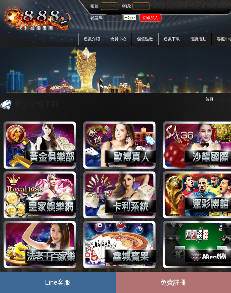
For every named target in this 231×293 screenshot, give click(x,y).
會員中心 (118, 39)
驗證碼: (97, 18)
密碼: (126, 6)
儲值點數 (145, 39)
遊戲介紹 (92, 39)
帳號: (95, 6)
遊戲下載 (172, 39)
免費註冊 (173, 282)
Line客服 (57, 282)
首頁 (209, 99)
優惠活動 (198, 39)
